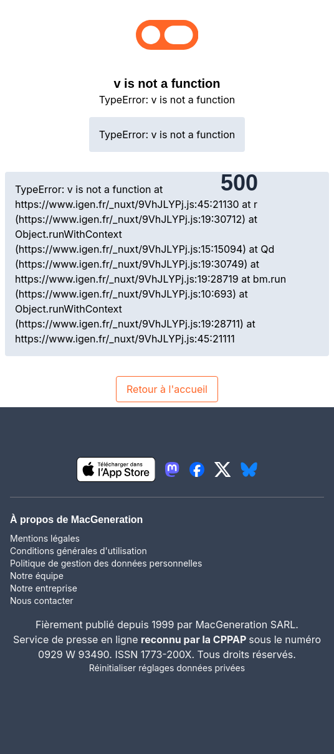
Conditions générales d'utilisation (78, 550)
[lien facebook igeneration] (196, 469)
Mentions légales (45, 538)
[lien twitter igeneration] (222, 469)
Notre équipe (37, 575)
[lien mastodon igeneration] (172, 469)
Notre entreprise (43, 588)
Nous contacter (42, 600)
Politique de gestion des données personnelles (106, 563)
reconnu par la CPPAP (195, 639)
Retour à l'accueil (167, 389)
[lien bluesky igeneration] (249, 469)
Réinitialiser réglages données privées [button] (167, 667)
